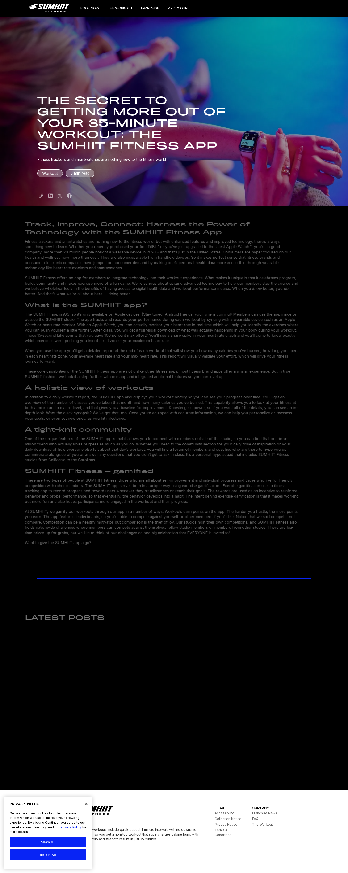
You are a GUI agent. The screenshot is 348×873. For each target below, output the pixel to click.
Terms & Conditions (223, 832)
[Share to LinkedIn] (50, 199)
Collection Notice (228, 819)
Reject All (48, 854)
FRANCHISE (150, 8)
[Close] (86, 804)
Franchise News (264, 813)
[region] (48, 833)
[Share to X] (60, 199)
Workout (50, 173)
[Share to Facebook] (69, 199)
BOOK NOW (89, 8)
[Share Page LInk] (41, 199)
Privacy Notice (226, 824)
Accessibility (224, 813)
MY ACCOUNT (179, 8)
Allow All (48, 842)
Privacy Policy (71, 827)
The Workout (262, 824)
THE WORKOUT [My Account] (120, 8)
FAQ (255, 819)
